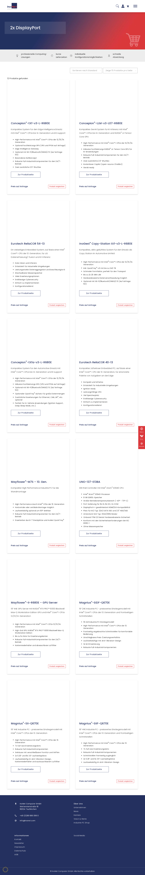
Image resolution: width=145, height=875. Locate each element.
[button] (5, 869)
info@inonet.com (27, 820)
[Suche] (117, 6)
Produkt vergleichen (56, 186)
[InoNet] (12, 6)
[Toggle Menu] (135, 6)
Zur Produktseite (26, 174)
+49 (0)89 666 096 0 (29, 815)
